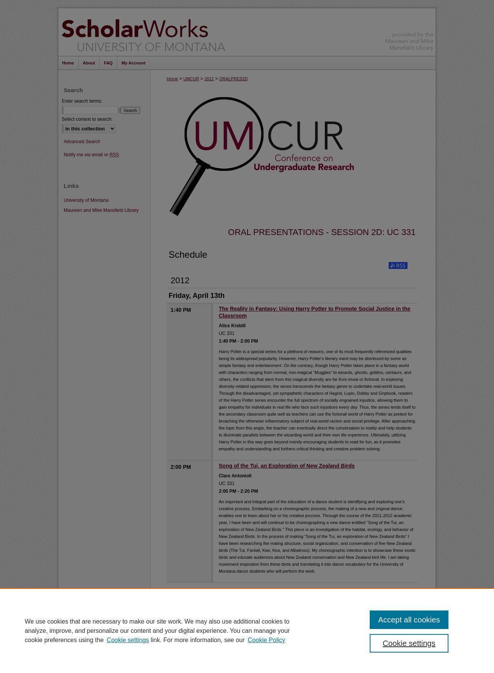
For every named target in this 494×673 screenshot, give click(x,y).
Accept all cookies (409, 620)
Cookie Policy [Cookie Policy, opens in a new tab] (266, 640)
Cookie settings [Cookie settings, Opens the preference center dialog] (409, 643)
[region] (247, 630)
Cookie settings (128, 640)
